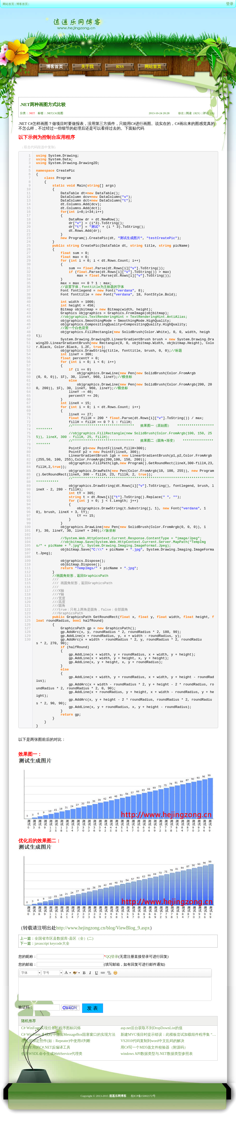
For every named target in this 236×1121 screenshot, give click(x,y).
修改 (181, 113)
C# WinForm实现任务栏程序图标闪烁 (51, 1028)
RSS (120, 66)
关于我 (87, 66)
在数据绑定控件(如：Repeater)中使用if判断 (55, 1041)
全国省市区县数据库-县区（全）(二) (64, 938)
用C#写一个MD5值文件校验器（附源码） (154, 1047)
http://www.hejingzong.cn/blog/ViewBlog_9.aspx (103, 927)
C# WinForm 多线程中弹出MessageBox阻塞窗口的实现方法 (68, 1035)
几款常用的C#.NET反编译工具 (45, 1047)
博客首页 (22, 4)
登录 (229, 4)
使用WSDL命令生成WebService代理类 (51, 1054)
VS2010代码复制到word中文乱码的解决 (152, 1041)
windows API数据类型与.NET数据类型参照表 (157, 1054)
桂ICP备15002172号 (143, 1095)
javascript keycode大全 (52, 943)
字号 (46, 973)
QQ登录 (112, 957)
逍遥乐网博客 (117, 1095)
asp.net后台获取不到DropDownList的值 (152, 1028)
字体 (24, 973)
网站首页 (8, 4)
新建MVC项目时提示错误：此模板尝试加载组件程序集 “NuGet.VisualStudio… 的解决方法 (169, 1035)
